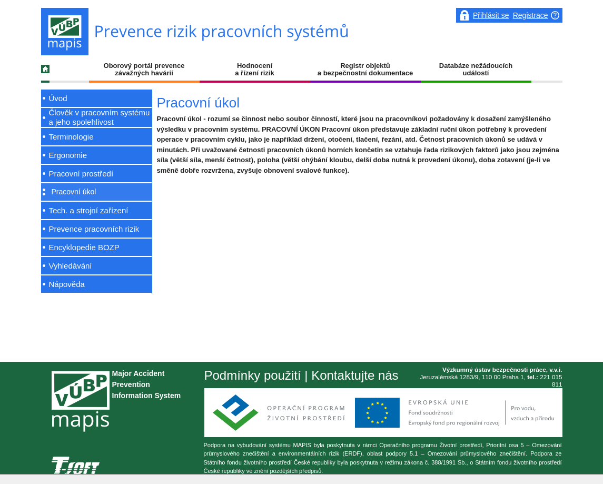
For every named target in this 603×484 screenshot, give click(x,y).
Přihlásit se (491, 15)
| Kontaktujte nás (350, 375)
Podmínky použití (252, 375)
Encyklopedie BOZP (84, 247)
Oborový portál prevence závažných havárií (144, 69)
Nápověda (67, 284)
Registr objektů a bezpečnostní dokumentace (365, 69)
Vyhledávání (70, 265)
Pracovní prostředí (81, 173)
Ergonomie (68, 155)
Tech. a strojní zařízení (88, 210)
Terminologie (71, 136)
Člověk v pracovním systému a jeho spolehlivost (99, 117)
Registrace (530, 15)
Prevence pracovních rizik (94, 228)
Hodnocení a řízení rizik (254, 69)
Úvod (58, 98)
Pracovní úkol (74, 191)
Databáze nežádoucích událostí (475, 69)
